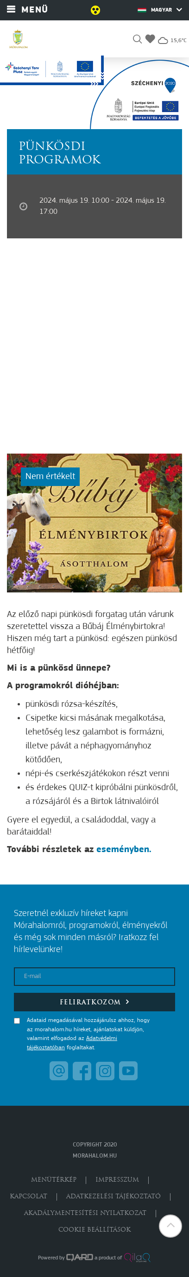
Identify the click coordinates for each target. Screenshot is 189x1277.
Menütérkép (53, 1180)
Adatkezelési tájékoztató (113, 1197)
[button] (137, 40)
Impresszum (117, 1180)
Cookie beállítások (94, 1230)
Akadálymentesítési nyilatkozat (85, 1213)
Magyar (160, 9)
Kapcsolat (28, 1197)
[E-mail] (94, 976)
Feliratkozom (95, 1002)
